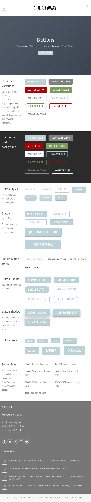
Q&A (66, 498)
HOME (9, 498)
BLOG (81, 498)
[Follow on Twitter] (15, 441)
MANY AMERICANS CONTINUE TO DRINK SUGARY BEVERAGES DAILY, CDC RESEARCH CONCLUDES (46, 478)
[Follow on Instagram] (9, 441)
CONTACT (73, 498)
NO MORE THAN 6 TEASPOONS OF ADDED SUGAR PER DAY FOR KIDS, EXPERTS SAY (45, 460)
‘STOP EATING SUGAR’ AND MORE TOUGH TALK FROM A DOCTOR (37, 468)
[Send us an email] (21, 441)
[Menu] (4, 8)
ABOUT (16, 498)
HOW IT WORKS (27, 498)
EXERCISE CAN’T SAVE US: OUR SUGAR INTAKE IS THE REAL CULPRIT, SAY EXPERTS (45, 485)
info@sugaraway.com (11, 422)
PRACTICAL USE (56, 498)
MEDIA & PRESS (42, 498)
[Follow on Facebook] (4, 441)
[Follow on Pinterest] (26, 441)
